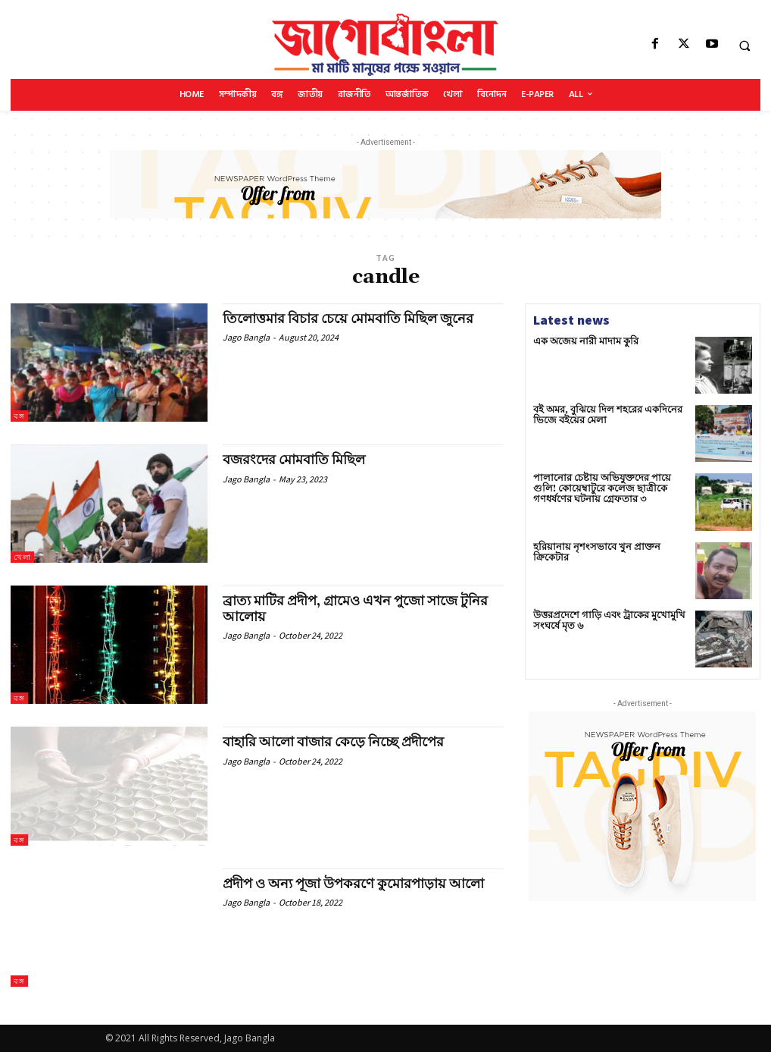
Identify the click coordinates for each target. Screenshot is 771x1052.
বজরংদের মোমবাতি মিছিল (295, 460)
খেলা (22, 557)
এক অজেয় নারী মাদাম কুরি (581, 341)
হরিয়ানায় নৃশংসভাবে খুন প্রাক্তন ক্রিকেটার (607, 547)
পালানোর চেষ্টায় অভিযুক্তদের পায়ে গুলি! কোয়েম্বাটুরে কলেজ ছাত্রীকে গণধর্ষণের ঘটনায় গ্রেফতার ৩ (606, 488)
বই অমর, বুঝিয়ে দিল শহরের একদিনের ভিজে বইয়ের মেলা (602, 415)
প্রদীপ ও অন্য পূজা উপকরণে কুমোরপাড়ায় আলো (356, 884)
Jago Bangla (246, 337)
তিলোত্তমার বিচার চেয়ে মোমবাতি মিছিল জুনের (350, 319)
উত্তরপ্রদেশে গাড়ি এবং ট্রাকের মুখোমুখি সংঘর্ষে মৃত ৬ (603, 620)
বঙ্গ (19, 416)
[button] (744, 45)
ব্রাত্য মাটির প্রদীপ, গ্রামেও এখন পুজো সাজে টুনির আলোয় (358, 608)
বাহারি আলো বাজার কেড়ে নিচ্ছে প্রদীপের (335, 742)
